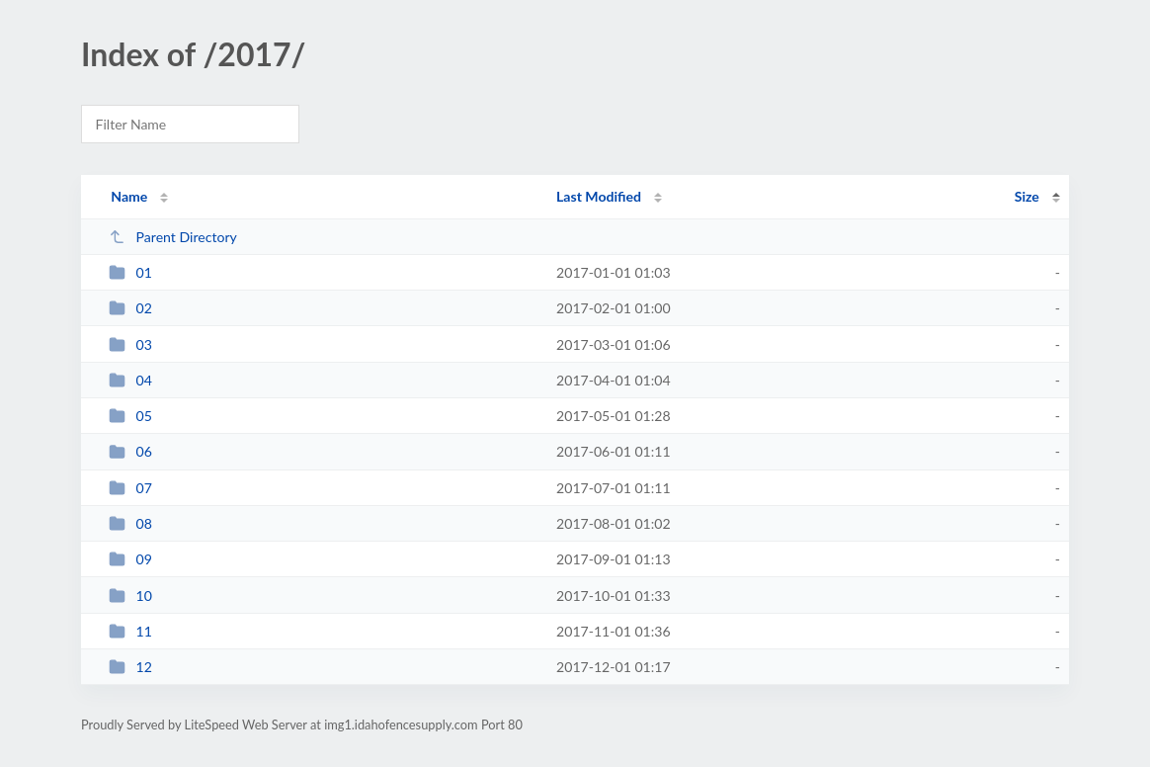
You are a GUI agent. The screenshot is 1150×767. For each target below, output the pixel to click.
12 (130, 666)
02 (130, 307)
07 (130, 487)
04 (130, 380)
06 (130, 451)
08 (130, 523)
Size (1027, 196)
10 (130, 595)
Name (129, 196)
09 (130, 559)
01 (130, 272)
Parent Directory (173, 236)
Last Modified (598, 196)
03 (130, 344)
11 (130, 631)
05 (130, 415)
